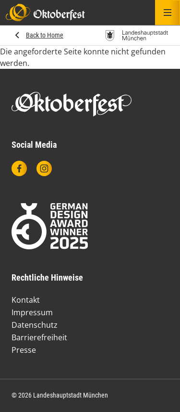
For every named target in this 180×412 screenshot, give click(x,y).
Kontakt (26, 300)
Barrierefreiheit (39, 337)
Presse (24, 350)
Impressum (32, 312)
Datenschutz (35, 325)
